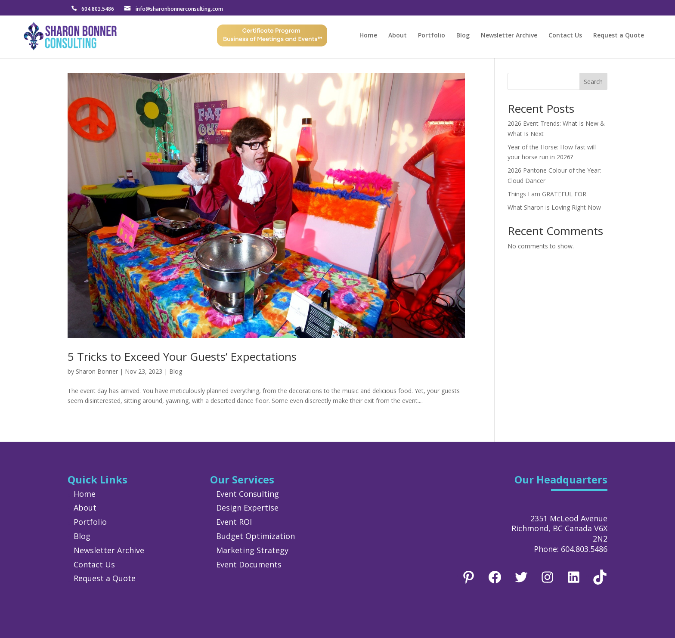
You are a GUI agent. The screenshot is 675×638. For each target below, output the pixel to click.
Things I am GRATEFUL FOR (547, 194)
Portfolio (431, 36)
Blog (463, 36)
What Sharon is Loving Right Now (554, 207)
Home (368, 36)
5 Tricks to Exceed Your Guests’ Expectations (182, 356)
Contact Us (565, 36)
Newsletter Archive (509, 36)
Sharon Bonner (97, 371)
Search (593, 81)
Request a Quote (618, 36)
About (397, 36)
